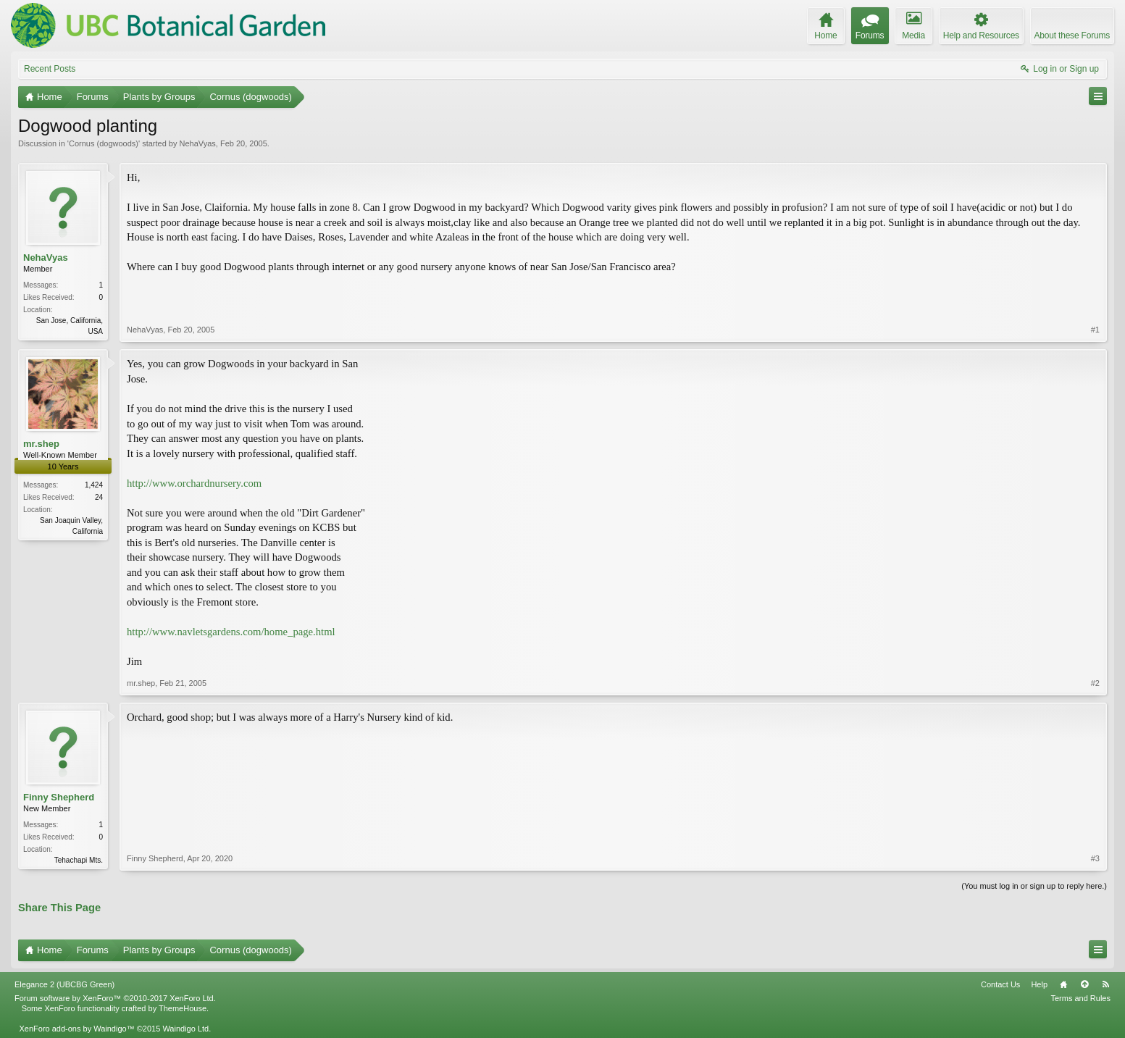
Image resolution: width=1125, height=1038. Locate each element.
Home (1063, 984)
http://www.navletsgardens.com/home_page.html (231, 631)
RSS (1105, 984)
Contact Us (1000, 984)
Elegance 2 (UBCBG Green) (64, 984)
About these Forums (1072, 35)
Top (1084, 984)
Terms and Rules (1080, 998)
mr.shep (41, 443)
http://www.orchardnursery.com (194, 483)
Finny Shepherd (58, 797)
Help (1039, 984)
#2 (1095, 683)
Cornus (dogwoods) (103, 143)
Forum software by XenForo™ (115, 998)
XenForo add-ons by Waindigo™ (76, 1028)
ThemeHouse (182, 1008)
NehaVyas (197, 143)
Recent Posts (49, 69)
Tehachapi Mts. (78, 860)
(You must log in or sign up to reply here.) (1034, 886)
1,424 (94, 485)
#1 (1095, 329)
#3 (1095, 858)
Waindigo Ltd (185, 1028)
